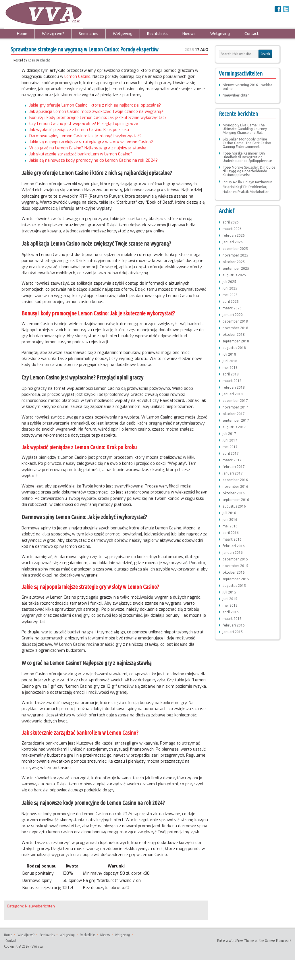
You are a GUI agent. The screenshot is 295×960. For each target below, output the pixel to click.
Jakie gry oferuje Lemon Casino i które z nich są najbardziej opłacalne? (95, 105)
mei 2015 (230, 605)
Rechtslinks (157, 33)
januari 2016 (233, 552)
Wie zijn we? (53, 33)
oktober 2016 (234, 493)
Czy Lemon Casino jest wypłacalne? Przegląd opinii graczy (83, 123)
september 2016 (236, 500)
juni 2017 (230, 440)
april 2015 (231, 612)
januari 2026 (233, 242)
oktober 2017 (234, 414)
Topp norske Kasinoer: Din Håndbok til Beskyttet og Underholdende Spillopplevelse (247, 157)
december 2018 (235, 321)
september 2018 (236, 341)
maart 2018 (232, 381)
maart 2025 (232, 308)
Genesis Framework (278, 940)
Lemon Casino (77, 76)
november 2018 (235, 328)
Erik (219, 940)
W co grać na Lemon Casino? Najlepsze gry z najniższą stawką (87, 148)
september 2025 (236, 268)
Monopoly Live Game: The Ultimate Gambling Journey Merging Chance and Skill (245, 128)
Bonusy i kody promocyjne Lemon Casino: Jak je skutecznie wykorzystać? (98, 117)
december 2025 (235, 248)
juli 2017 (229, 433)
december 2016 (235, 480)
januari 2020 (233, 315)
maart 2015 (232, 618)
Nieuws (189, 33)
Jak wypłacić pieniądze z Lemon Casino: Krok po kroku (79, 129)
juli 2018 (229, 354)
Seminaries (88, 33)
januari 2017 (233, 473)
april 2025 (231, 301)
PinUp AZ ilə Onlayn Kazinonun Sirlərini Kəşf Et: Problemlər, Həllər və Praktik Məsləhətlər (247, 187)
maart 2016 (232, 539)
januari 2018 (233, 394)
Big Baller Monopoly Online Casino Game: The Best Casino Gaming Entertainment (247, 143)
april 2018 (231, 374)
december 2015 (235, 559)
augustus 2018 (234, 348)
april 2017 (231, 453)
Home (22, 33)
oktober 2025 (234, 262)
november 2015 (235, 566)
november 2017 (235, 407)
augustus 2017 (234, 427)
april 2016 (231, 533)
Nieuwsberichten (40, 906)
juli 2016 (229, 513)
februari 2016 (234, 546)
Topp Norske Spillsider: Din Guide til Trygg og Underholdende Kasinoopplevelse (249, 171)
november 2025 (235, 255)
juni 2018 (230, 361)
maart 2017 (232, 460)
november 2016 (235, 486)
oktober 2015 (234, 572)
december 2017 (235, 400)
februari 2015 (234, 625)
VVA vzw (22, 14)
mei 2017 (230, 447)
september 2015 (236, 579)
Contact (251, 33)
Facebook (278, 9)
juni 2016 (230, 519)
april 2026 (231, 222)
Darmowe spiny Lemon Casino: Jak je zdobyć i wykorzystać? (85, 136)
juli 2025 (229, 282)
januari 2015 (233, 632)
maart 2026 (232, 229)
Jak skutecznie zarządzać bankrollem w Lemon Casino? (80, 154)
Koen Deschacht (39, 60)
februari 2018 (234, 387)
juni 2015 (230, 599)
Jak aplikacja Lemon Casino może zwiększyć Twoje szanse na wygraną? (96, 111)
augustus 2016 (234, 506)
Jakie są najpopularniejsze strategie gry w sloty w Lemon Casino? (91, 142)
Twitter (286, 9)
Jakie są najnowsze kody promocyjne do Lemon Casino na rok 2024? (93, 160)
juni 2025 (230, 288)
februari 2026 (234, 235)
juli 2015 (229, 592)
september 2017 (236, 420)
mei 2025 (230, 295)
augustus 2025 (234, 275)
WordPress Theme (241, 940)
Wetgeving (122, 33)
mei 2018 (230, 367)
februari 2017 (234, 467)
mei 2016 (230, 526)
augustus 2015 (234, 585)
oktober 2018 (234, 334)
